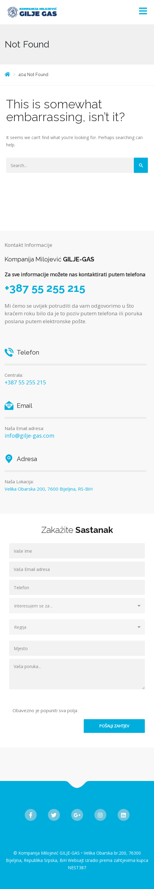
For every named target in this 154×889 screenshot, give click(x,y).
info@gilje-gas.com (29, 435)
